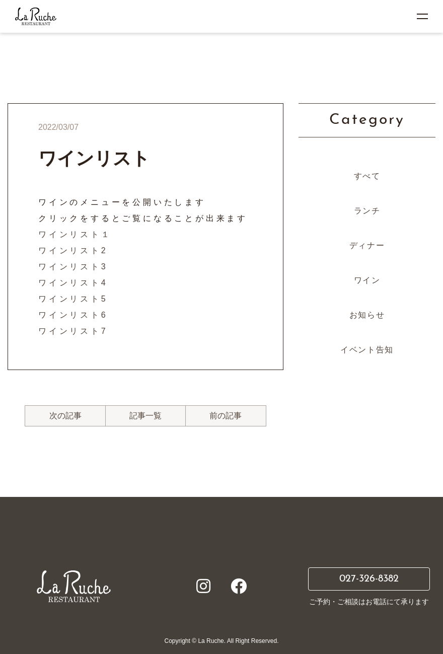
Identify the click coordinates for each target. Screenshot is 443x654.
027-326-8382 (369, 579)
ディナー (367, 245)
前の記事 (225, 415)
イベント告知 (367, 349)
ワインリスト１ (75, 234)
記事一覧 (145, 415)
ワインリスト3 (73, 266)
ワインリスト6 (73, 315)
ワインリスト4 (73, 282)
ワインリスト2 (73, 250)
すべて (367, 176)
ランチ (367, 210)
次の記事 (65, 415)
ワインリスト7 (73, 331)
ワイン (367, 280)
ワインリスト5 (73, 299)
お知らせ (367, 315)
